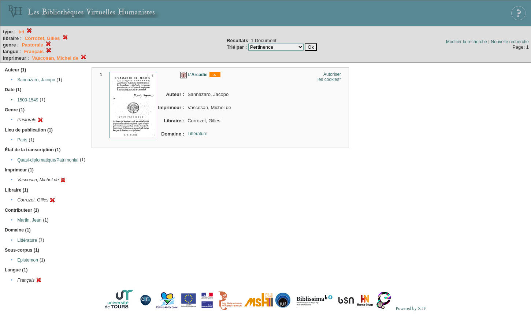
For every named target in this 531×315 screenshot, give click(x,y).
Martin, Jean (29, 220)
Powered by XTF (411, 308)
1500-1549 (27, 100)
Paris (22, 139)
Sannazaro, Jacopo (36, 79)
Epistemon (27, 260)
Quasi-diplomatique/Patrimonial (47, 160)
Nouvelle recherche (510, 41)
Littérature (27, 240)
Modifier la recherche (466, 41)
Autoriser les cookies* (329, 77)
